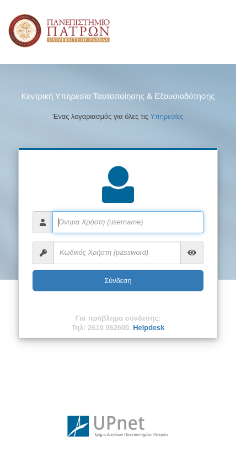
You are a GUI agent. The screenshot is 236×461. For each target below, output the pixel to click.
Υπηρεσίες (166, 116)
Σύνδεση (117, 280)
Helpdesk (148, 327)
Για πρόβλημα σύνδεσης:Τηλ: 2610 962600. (118, 323)
